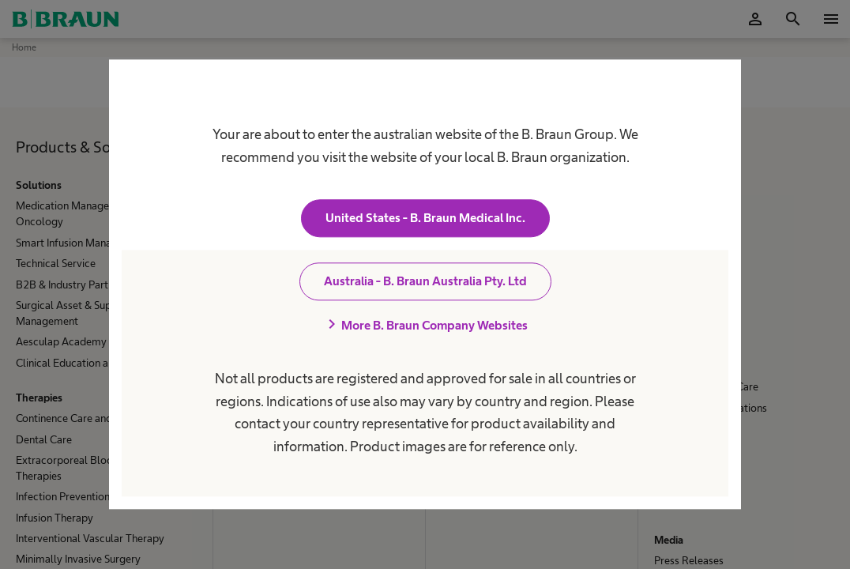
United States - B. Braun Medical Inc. (425, 218)
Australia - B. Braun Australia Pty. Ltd (425, 281)
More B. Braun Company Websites (425, 325)
